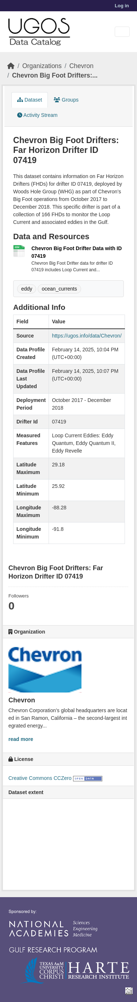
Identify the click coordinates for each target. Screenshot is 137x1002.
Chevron (81, 66)
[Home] (11, 66)
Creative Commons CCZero (40, 778)
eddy (26, 289)
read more (20, 739)
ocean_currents (59, 289)
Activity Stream (37, 115)
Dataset (29, 100)
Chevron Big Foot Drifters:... (55, 75)
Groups (66, 100)
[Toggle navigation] (122, 32)
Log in (122, 5)
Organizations (42, 66)
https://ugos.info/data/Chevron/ (87, 336)
